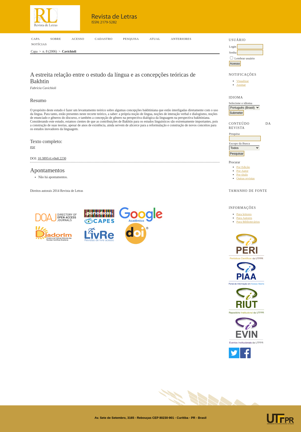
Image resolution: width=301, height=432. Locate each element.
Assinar (241, 84)
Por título (242, 174)
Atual (155, 39)
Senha (233, 52)
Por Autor (242, 171)
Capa (35, 39)
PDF (32, 147)
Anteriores (181, 39)
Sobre (55, 39)
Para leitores (244, 214)
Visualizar (242, 81)
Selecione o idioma (240, 103)
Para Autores (244, 218)
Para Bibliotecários (248, 221)
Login (232, 46)
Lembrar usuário (244, 58)
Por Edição (243, 167)
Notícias (39, 44)
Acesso (77, 39)
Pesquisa (131, 39)
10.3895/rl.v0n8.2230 (52, 158)
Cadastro (103, 39)
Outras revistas (245, 178)
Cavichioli (69, 51)
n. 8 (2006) (50, 51)
